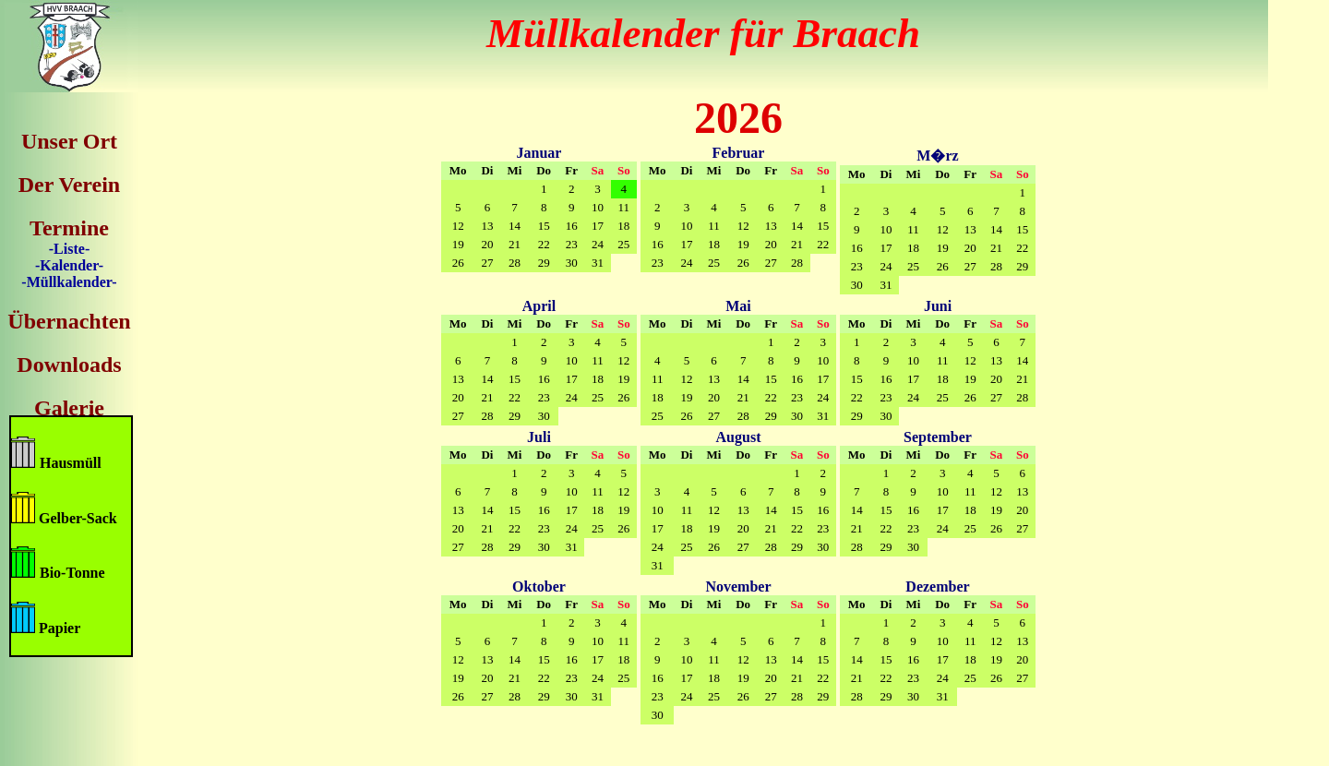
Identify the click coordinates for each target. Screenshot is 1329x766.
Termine (69, 228)
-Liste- (69, 249)
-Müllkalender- (68, 282)
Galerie (69, 408)
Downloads (69, 365)
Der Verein (69, 185)
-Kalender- (69, 265)
